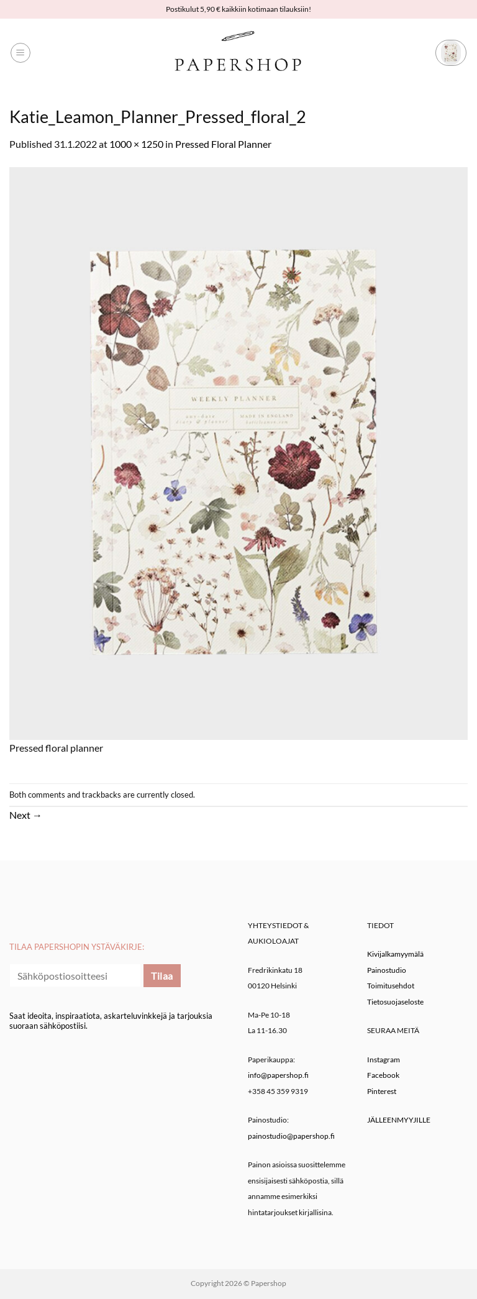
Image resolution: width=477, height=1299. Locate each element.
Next (25, 815)
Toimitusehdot (390, 985)
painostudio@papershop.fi (291, 1136)
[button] (20, 53)
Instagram (383, 1059)
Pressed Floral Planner (223, 144)
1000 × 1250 (136, 144)
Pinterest (381, 1091)
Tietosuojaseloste (395, 1001)
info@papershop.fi (278, 1075)
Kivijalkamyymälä (395, 954)
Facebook (383, 1075)
